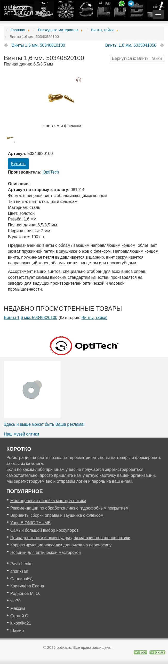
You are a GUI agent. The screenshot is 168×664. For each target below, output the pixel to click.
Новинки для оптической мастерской (45, 552)
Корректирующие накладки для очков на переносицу (60, 545)
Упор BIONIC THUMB (30, 523)
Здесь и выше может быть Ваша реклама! (44, 424)
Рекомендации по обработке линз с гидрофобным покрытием (69, 508)
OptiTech (51, 172)
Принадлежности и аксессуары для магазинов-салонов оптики (70, 538)
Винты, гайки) (95, 317)
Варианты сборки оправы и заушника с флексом (56, 515)
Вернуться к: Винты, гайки (137, 58)
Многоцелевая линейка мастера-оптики (48, 500)
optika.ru (15, 7)
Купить (18, 163)
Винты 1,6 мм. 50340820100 (30, 317)
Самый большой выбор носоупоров (44, 530)
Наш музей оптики (21, 434)
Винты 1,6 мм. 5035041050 (130, 45)
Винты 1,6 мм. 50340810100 (38, 45)
